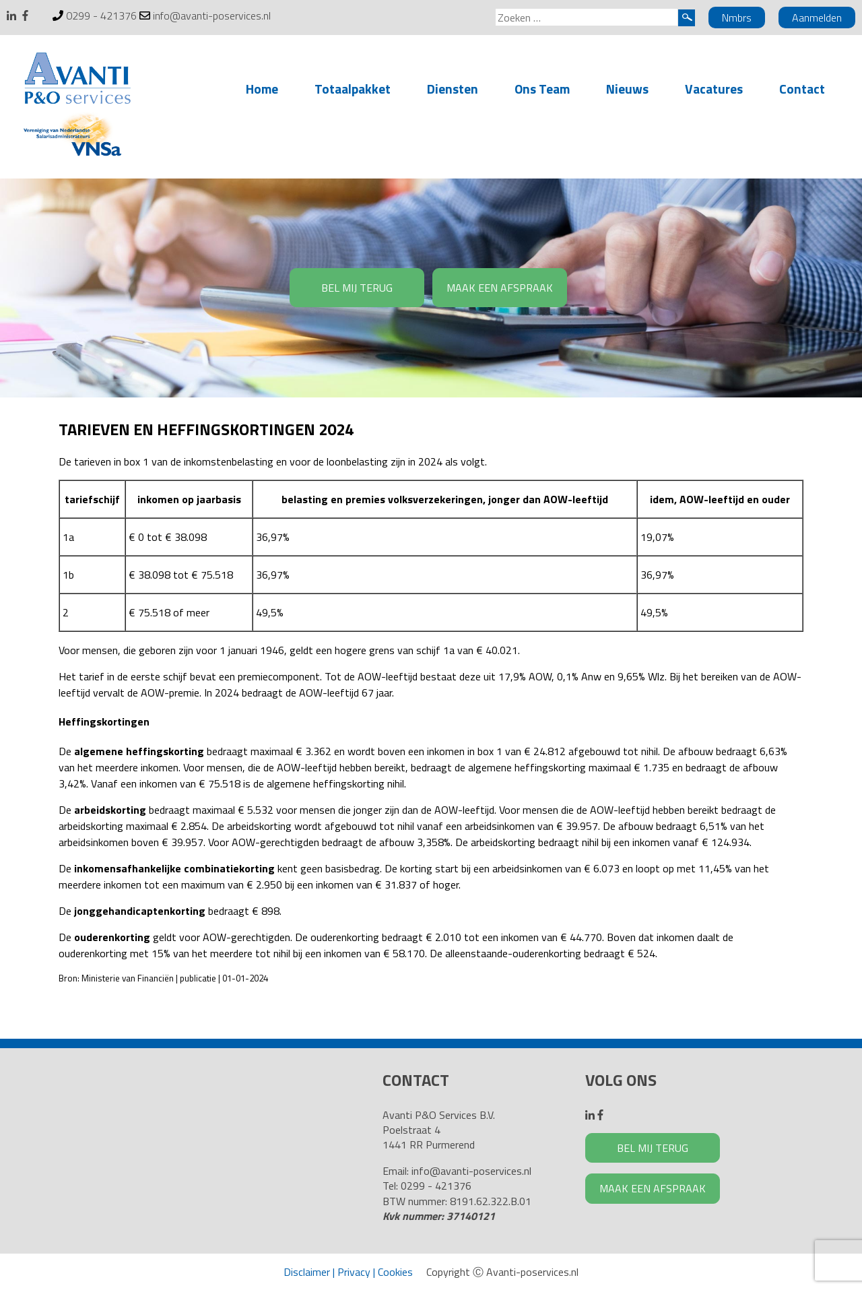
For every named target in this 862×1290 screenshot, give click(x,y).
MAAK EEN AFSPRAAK (499, 288)
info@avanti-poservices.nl (212, 15)
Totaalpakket (352, 88)
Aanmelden (817, 17)
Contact (802, 88)
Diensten (452, 88)
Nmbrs (737, 17)
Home (262, 88)
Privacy (353, 1272)
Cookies (395, 1272)
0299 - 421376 (101, 15)
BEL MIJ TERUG (357, 288)
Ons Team (542, 88)
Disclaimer (307, 1272)
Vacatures (714, 88)
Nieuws (627, 88)
